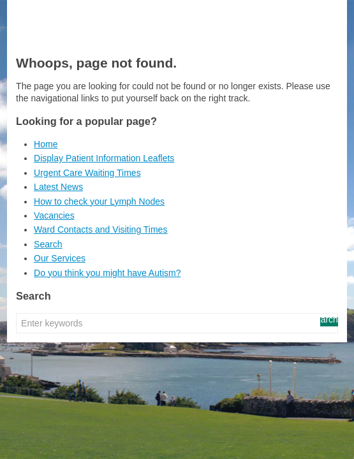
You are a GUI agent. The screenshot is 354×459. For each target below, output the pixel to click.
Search (48, 244)
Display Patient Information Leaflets (104, 158)
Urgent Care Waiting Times (87, 173)
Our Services (59, 258)
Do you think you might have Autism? (107, 273)
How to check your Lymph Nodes (99, 201)
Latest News (58, 187)
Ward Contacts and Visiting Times (100, 229)
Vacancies (54, 215)
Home (45, 144)
